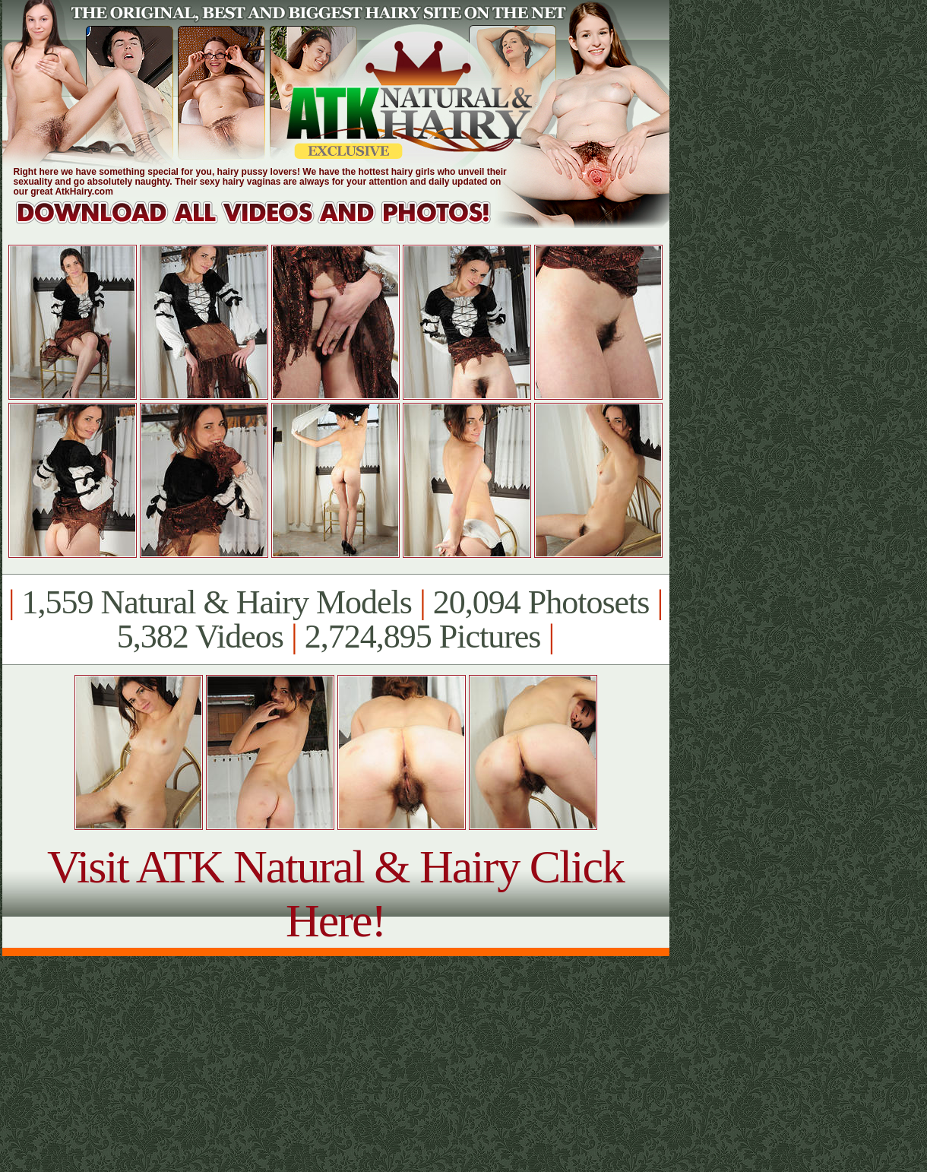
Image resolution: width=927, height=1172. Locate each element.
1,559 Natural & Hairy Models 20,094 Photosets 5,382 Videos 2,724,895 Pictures (335, 619)
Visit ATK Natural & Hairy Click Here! (335, 893)
